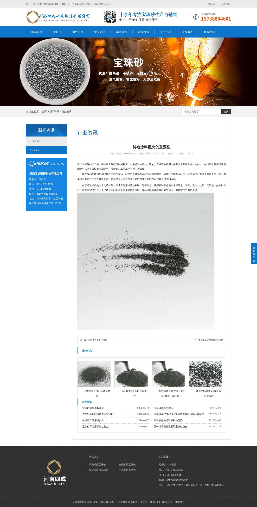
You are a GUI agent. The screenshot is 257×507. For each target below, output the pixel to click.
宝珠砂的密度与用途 (97, 340)
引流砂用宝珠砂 (127, 469)
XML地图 (179, 501)
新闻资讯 (143, 31)
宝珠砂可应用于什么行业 (95, 426)
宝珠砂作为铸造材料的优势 (168, 420)
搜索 (226, 111)
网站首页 (36, 31)
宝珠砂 (211, 3)
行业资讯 (66, 111)
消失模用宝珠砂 (97, 464)
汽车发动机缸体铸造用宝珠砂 (97, 414)
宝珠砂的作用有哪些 (93, 408)
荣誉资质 (99, 31)
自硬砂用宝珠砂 (127, 464)
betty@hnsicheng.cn (47, 193)
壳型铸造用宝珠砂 (98, 469)
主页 (44, 111)
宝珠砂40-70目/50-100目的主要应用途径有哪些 (179, 414)
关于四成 (165, 31)
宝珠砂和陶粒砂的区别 (213, 340)
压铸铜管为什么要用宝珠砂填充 (170, 426)
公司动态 (35, 141)
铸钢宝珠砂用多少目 (93, 420)
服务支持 (77, 31)
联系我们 (226, 3)
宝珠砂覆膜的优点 (163, 408)
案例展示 (121, 31)
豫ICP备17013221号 (161, 501)
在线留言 (187, 31)
